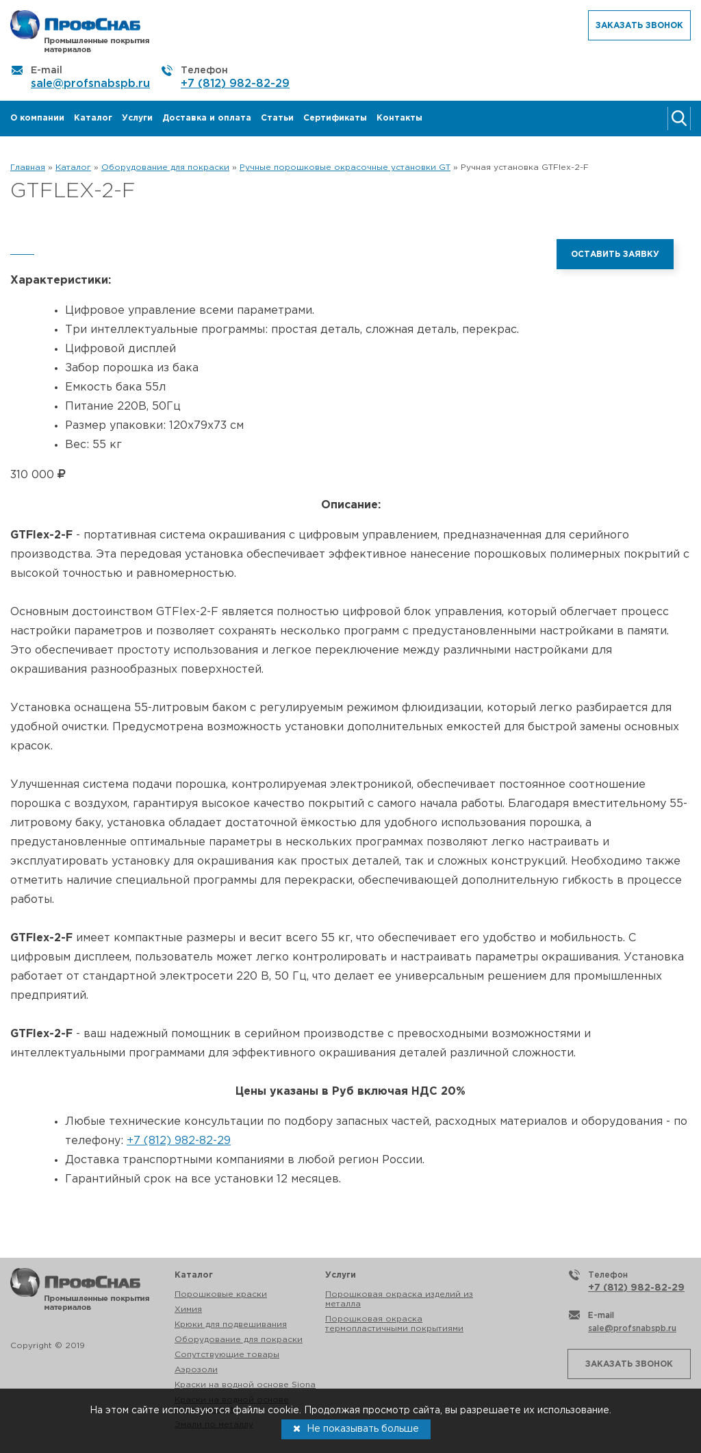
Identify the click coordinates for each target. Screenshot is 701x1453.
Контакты (399, 118)
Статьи (277, 118)
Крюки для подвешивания (231, 1324)
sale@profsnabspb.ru (90, 84)
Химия (188, 1309)
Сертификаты (335, 118)
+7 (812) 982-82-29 (235, 84)
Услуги (137, 118)
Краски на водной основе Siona (245, 1385)
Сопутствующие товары (227, 1354)
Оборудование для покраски (239, 1339)
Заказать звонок (639, 25)
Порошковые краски (221, 1294)
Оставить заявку (615, 254)
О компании (37, 118)
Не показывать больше (356, 1428)
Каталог (93, 118)
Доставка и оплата (206, 118)
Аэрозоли (196, 1370)
